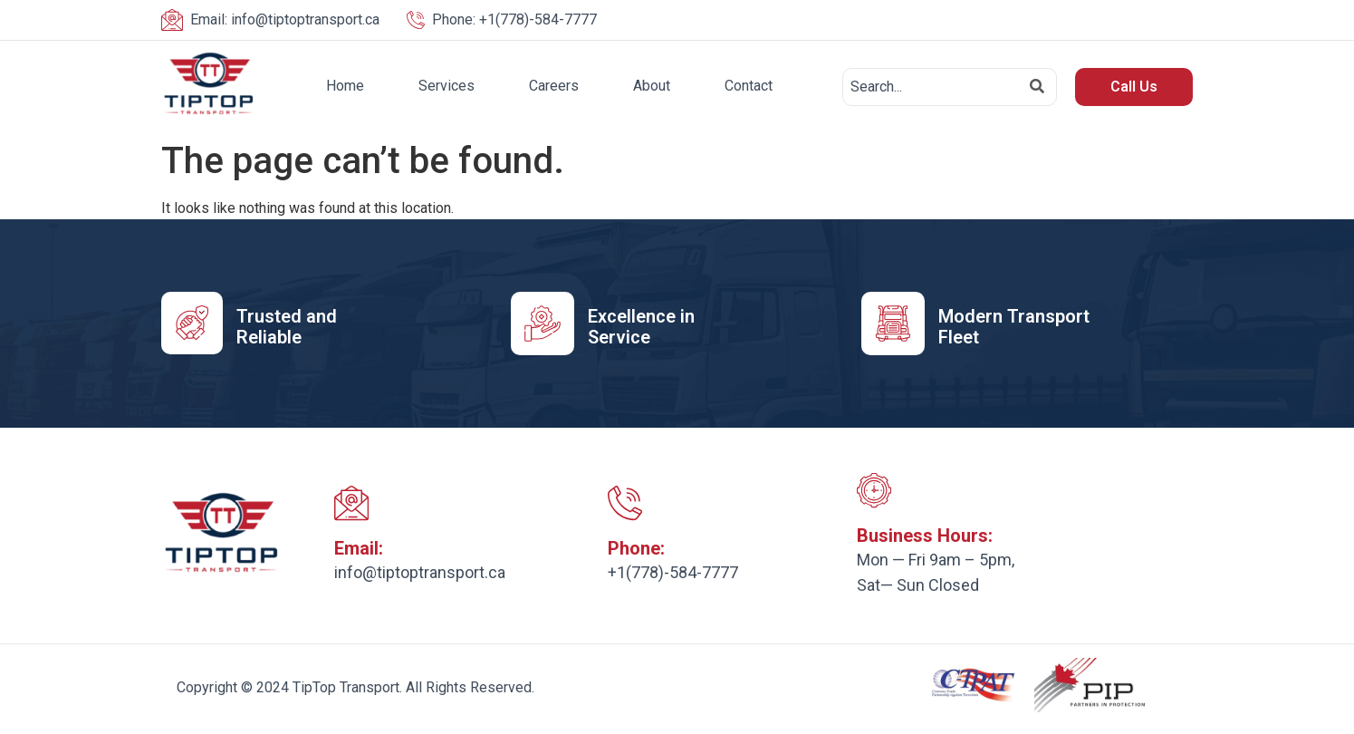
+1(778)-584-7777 (514, 19)
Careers (554, 85)
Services (446, 85)
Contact (749, 85)
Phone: (636, 549)
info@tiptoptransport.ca (284, 19)
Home (345, 85)
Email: (358, 549)
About (651, 85)
